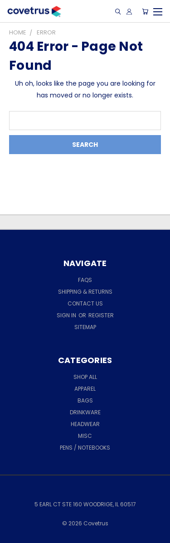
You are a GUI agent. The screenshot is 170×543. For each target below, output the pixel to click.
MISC (85, 436)
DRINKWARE (85, 412)
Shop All (85, 377)
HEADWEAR (85, 424)
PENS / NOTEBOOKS (85, 447)
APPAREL (85, 389)
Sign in (67, 315)
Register (101, 315)
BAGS (85, 400)
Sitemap (85, 327)
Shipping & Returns (85, 292)
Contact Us (85, 303)
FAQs (85, 280)
